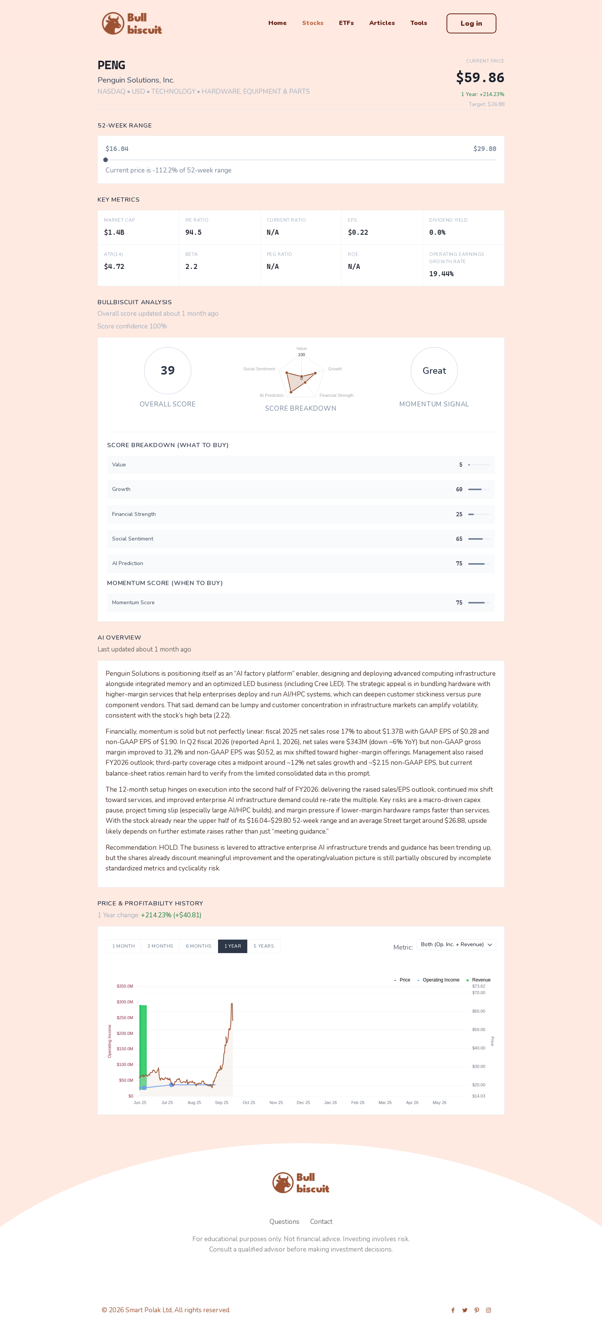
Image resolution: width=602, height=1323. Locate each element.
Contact (321, 1221)
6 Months (199, 946)
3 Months (160, 946)
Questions (284, 1221)
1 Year (232, 946)
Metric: (403, 947)
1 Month (123, 946)
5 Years (264, 946)
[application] (300, 372)
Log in (471, 23)
